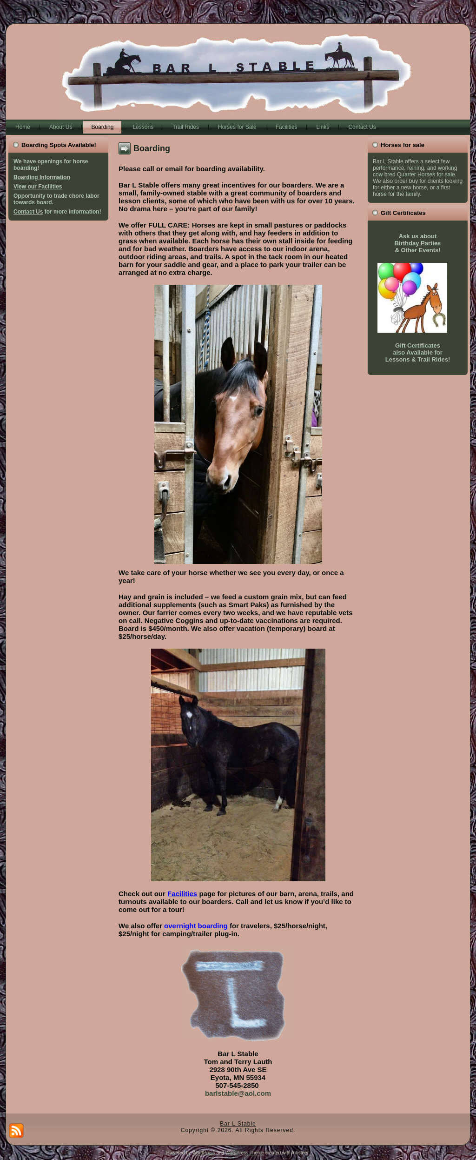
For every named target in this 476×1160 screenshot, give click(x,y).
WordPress (203, 1152)
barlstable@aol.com (238, 1093)
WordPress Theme (244, 1152)
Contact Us (362, 127)
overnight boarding (196, 926)
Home (22, 127)
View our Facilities (37, 186)
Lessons (142, 127)
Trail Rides (185, 127)
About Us (60, 127)
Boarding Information (41, 177)
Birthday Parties (418, 243)
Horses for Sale (237, 127)
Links (322, 127)
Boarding (102, 127)
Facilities (287, 127)
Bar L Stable (238, 1123)
